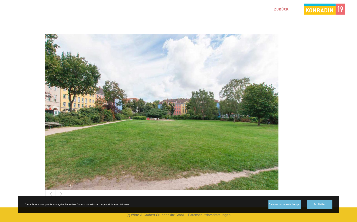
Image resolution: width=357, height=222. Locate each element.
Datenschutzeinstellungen (284, 204)
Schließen (320, 204)
